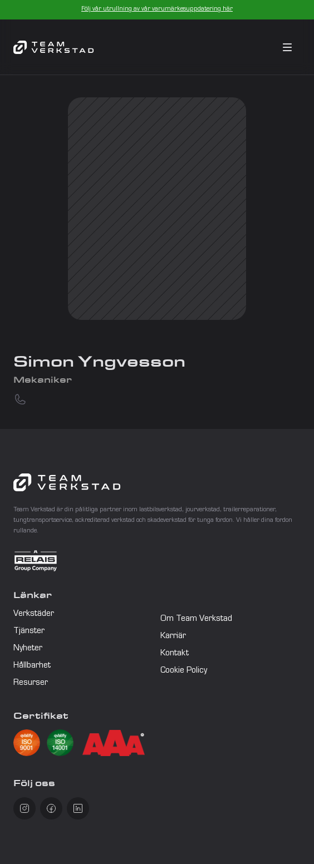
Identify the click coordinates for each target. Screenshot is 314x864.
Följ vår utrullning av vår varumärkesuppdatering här (157, 9)
